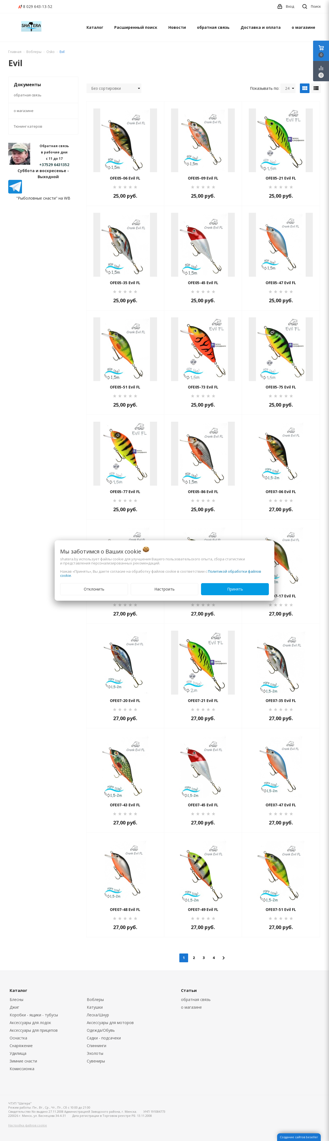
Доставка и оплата (261, 27)
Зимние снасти (23, 1061)
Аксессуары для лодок (30, 1022)
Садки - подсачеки (104, 1038)
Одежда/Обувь (101, 1030)
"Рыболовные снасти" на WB (43, 198)
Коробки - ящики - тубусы (34, 1014)
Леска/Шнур (98, 1014)
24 (289, 88)
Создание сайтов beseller (299, 1137)
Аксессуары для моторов (110, 1022)
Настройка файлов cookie (27, 1125)
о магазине (303, 27)
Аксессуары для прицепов (34, 1030)
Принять (235, 589)
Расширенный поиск (135, 27)
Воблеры (95, 999)
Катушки (95, 1007)
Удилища (18, 1053)
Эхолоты (95, 1053)
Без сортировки (115, 88)
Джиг (14, 1007)
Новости (177, 27)
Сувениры (96, 1061)
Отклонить (94, 589)
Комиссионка (22, 1068)
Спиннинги (96, 1045)
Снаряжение (21, 1045)
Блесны (16, 999)
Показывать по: (264, 88)
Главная (14, 51)
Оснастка (18, 1038)
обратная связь (213, 27)
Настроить (164, 589)
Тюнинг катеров (28, 126)
